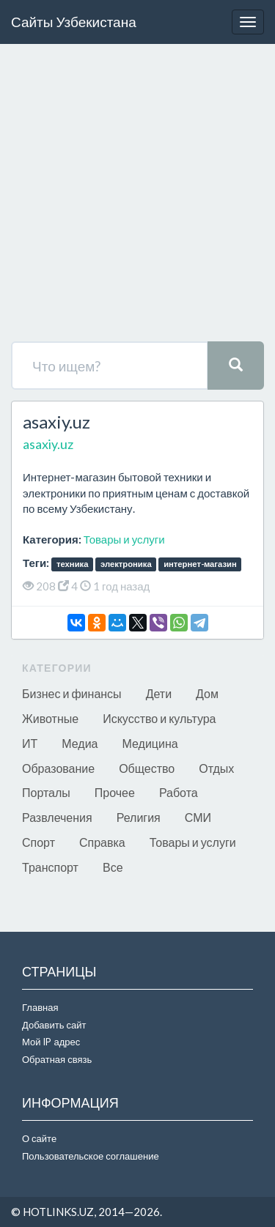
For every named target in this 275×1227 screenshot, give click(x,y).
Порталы (46, 792)
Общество (147, 768)
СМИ (198, 817)
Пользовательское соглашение (90, 1156)
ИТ (29, 743)
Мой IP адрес (51, 1042)
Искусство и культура (159, 718)
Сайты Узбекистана (73, 21)
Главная (40, 1007)
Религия (139, 817)
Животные (50, 718)
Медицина (150, 743)
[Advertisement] (137, 196)
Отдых (216, 768)
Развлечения (57, 817)
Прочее (115, 792)
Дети (159, 693)
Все (113, 867)
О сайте (39, 1138)
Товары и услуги (124, 539)
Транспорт (50, 867)
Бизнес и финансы (72, 693)
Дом (207, 693)
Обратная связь (57, 1059)
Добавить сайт (54, 1025)
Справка (102, 842)
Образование (58, 768)
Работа (178, 792)
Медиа (80, 743)
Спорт (38, 842)
